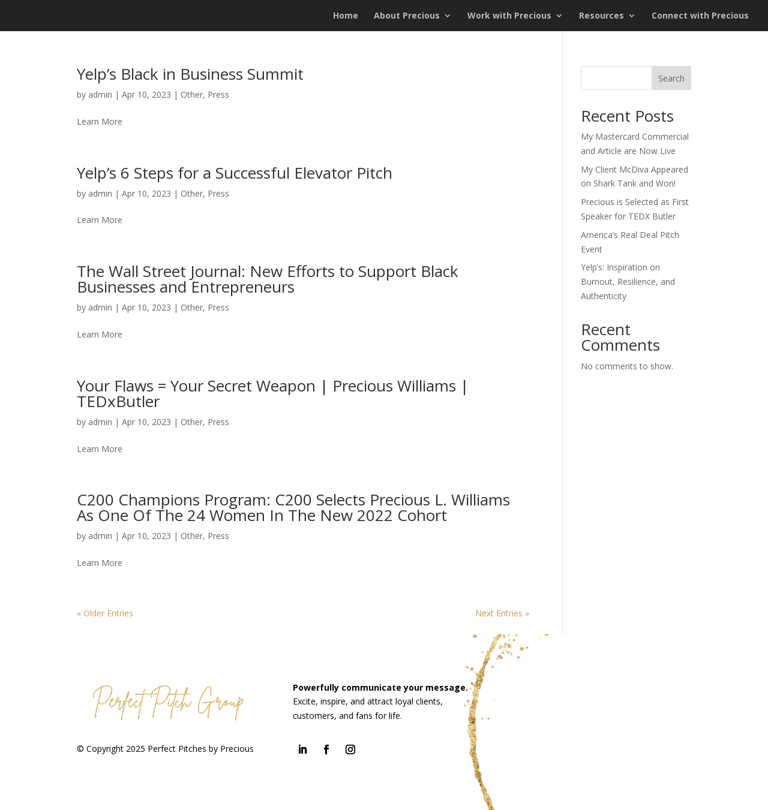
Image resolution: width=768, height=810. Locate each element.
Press (218, 94)
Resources (601, 16)
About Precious (407, 16)
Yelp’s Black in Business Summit (190, 74)
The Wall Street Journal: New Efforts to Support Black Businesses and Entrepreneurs (267, 278)
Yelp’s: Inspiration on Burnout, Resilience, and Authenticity (628, 281)
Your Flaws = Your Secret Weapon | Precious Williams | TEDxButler (273, 393)
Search (671, 78)
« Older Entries (105, 613)
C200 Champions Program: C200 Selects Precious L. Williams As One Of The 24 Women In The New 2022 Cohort (293, 507)
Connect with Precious (700, 16)
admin (100, 94)
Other (192, 94)
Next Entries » (502, 613)
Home (345, 16)
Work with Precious (509, 16)
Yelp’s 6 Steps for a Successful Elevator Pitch (234, 172)
